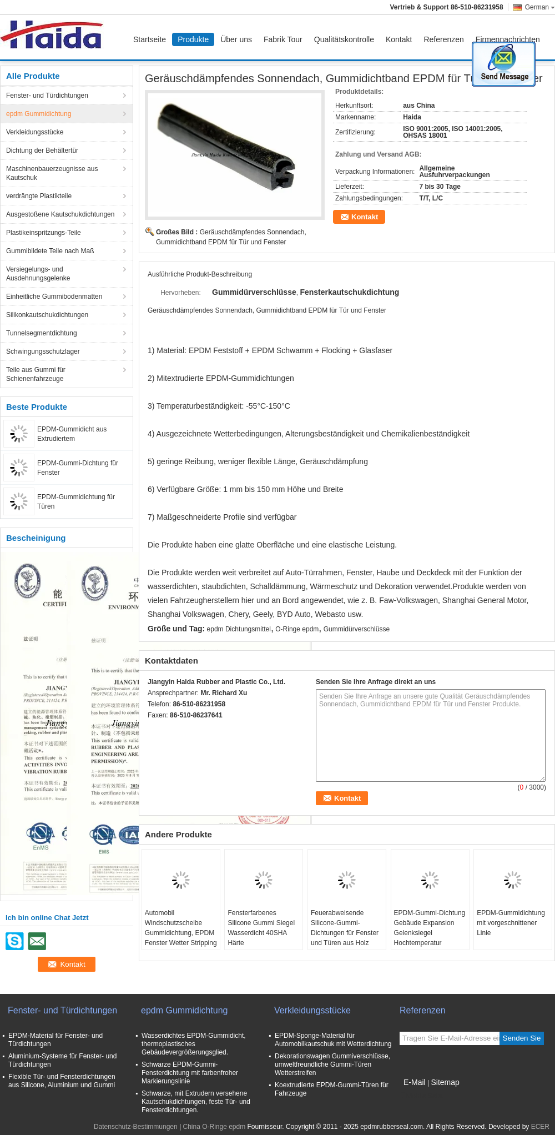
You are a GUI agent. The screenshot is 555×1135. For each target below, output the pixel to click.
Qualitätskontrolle (344, 39)
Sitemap (445, 1082)
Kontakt (399, 39)
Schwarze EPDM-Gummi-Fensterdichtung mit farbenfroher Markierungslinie (190, 1073)
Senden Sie (522, 1038)
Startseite (149, 39)
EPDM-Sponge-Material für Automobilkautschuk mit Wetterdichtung (333, 1040)
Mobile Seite (421, 1096)
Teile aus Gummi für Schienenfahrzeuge (35, 374)
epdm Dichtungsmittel (239, 629)
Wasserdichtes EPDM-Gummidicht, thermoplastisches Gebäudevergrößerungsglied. (194, 1044)
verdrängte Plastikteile (39, 196)
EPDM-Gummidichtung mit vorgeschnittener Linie (511, 923)
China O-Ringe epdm (214, 1127)
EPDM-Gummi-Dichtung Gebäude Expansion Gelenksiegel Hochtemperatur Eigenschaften (430, 933)
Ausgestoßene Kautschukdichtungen (60, 214)
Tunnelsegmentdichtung (41, 333)
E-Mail (414, 1082)
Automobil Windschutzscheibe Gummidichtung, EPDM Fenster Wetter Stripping (181, 928)
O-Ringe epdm (297, 629)
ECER (540, 1127)
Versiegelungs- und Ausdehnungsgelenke (38, 273)
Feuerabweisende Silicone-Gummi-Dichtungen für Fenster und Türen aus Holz (345, 928)
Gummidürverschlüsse (357, 629)
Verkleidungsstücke (34, 132)
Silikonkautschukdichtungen (47, 315)
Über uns (236, 39)
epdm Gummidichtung (38, 114)
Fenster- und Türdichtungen (47, 95)
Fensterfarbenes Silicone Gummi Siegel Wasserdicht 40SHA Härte (261, 928)
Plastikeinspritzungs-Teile (43, 233)
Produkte (193, 39)
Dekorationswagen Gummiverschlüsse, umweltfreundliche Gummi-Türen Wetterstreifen (332, 1064)
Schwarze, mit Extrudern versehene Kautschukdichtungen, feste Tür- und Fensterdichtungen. (196, 1101)
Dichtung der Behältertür (42, 150)
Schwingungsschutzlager (43, 351)
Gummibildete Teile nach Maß (50, 251)
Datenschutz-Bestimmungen (136, 1127)
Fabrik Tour (283, 39)
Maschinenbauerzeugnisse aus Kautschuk (52, 173)
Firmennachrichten (508, 39)
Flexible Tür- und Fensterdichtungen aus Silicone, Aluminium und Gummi (61, 1081)
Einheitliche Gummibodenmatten (54, 296)
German (540, 7)
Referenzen (443, 39)
